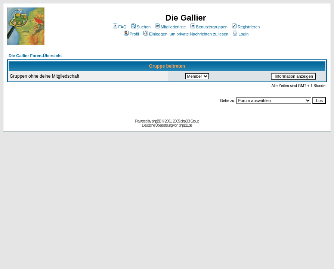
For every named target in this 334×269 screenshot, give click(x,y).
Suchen (141, 27)
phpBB (156, 121)
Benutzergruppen (209, 27)
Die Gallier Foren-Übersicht (35, 55)
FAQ (120, 27)
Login (240, 34)
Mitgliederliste (170, 27)
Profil (131, 34)
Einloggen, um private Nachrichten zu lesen (185, 34)
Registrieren (246, 27)
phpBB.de (185, 125)
